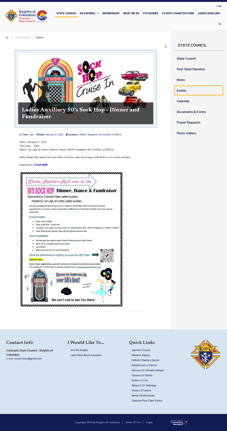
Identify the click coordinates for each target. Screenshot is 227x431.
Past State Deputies (191, 69)
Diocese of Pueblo (142, 375)
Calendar (183, 101)
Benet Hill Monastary (143, 395)
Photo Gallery (186, 133)
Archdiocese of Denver (144, 365)
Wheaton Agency (141, 355)
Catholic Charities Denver (145, 360)
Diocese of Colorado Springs (148, 370)
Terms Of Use (132, 422)
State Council (186, 58)
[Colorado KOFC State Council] (33, 16)
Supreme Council (141, 350)
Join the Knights (79, 350)
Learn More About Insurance (85, 355)
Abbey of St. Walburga (144, 385)
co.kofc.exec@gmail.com (28, 358)
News (181, 80)
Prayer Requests (188, 122)
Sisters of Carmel (141, 390)
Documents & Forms (191, 112)
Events (181, 90)
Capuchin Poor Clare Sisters (147, 400)
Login (219, 6)
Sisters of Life (140, 380)
